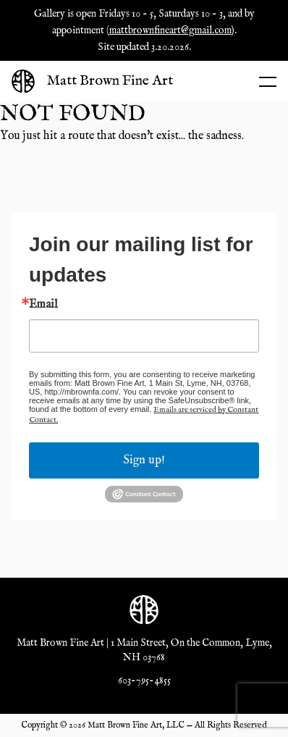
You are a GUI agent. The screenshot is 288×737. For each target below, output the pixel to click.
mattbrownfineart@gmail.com (170, 30)
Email (43, 305)
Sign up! (144, 460)
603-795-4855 (144, 680)
